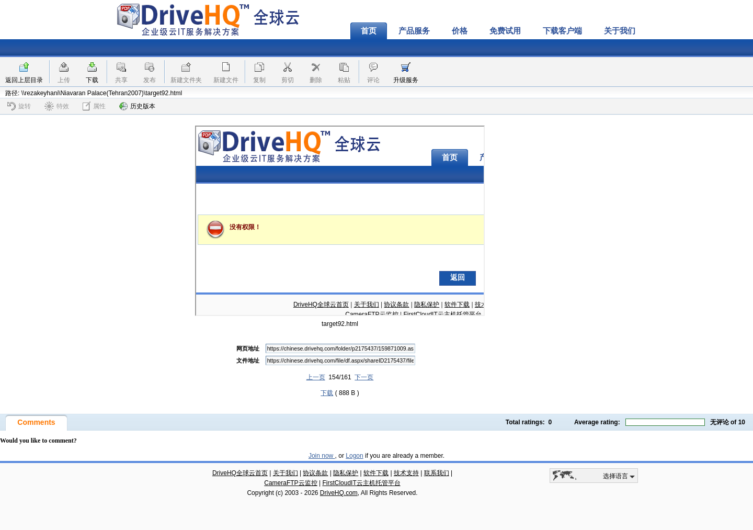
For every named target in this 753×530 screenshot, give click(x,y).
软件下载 (376, 473)
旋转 (19, 106)
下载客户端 (562, 31)
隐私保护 (345, 473)
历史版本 (137, 106)
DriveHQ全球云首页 (240, 473)
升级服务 (405, 80)
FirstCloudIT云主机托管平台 (361, 483)
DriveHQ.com (339, 493)
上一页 (315, 377)
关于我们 (619, 31)
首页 (368, 31)
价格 (459, 31)
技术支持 (406, 473)
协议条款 (315, 473)
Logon (354, 455)
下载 (92, 80)
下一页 (364, 377)
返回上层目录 (24, 80)
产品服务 (414, 31)
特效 (56, 106)
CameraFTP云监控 (290, 483)
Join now (322, 455)
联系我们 (436, 473)
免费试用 (505, 31)
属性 (94, 106)
